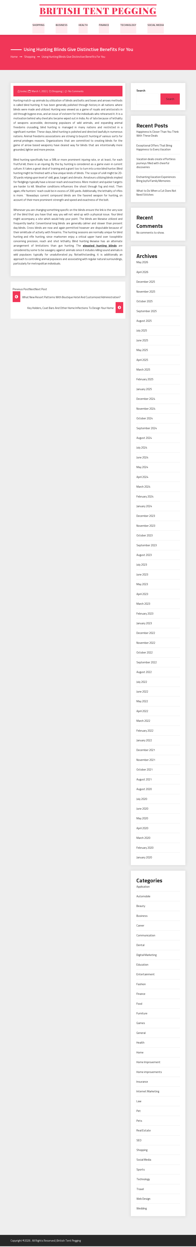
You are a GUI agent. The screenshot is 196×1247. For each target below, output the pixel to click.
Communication (145, 936)
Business (61, 25)
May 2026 (142, 263)
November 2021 (145, 760)
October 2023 (144, 536)
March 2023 (143, 604)
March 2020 (143, 838)
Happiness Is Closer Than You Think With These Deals (157, 134)
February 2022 (144, 731)
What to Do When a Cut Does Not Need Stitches (156, 193)
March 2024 (143, 487)
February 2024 (144, 497)
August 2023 (144, 555)
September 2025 (146, 312)
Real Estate (143, 1131)
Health (83, 25)
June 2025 (142, 341)
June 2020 (142, 809)
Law (138, 1102)
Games (140, 1024)
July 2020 (141, 799)
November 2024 (145, 409)
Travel (140, 1189)
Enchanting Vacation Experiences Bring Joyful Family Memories (156, 179)
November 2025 (145, 292)
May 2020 (142, 819)
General (141, 1033)
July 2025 (141, 331)
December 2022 (145, 634)
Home (140, 1053)
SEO (138, 1141)
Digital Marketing (146, 955)
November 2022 (145, 643)
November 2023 (145, 526)
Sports (140, 1170)
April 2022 (142, 711)
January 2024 (144, 507)
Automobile (143, 897)
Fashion (141, 985)
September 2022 (146, 663)
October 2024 (144, 419)
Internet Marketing (147, 1092)
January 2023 (144, 624)
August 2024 (144, 438)
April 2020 (142, 829)
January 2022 (144, 741)
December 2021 (145, 751)
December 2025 (145, 282)
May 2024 (142, 468)
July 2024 (141, 448)
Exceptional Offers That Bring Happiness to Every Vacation (154, 148)
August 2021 (144, 780)
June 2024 (142, 458)
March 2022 (143, 721)
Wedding (141, 1209)
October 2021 (144, 770)
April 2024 (142, 477)
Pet (138, 1111)
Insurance (142, 1082)
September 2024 (146, 429)
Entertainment (145, 975)
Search (140, 91)
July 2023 (141, 565)
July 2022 (141, 682)
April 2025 (142, 360)
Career (140, 926)
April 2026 (142, 272)
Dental (140, 946)
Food (139, 1004)
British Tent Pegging (98, 10)
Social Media (155, 25)
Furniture (141, 1014)
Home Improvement (148, 1063)
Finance (104, 25)
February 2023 (144, 614)
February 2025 (144, 380)
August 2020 (144, 790)
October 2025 (144, 302)
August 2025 (144, 321)
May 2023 (142, 585)
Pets (139, 1121)
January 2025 (144, 390)
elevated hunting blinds (100, 246)
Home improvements (149, 1072)
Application (143, 887)
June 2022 (142, 692)
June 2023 (142, 575)
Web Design (143, 1199)
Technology (128, 25)
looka (23, 92)
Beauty (140, 907)
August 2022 (144, 673)
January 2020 (144, 858)
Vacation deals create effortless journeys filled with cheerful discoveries (156, 164)
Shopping (38, 25)
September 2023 (146, 546)
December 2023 (145, 516)
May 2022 (142, 702)
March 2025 (143, 370)
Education (142, 965)
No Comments (76, 92)
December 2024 (145, 399)
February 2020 (144, 848)
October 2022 (144, 653)
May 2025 (142, 351)
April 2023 (142, 594)
